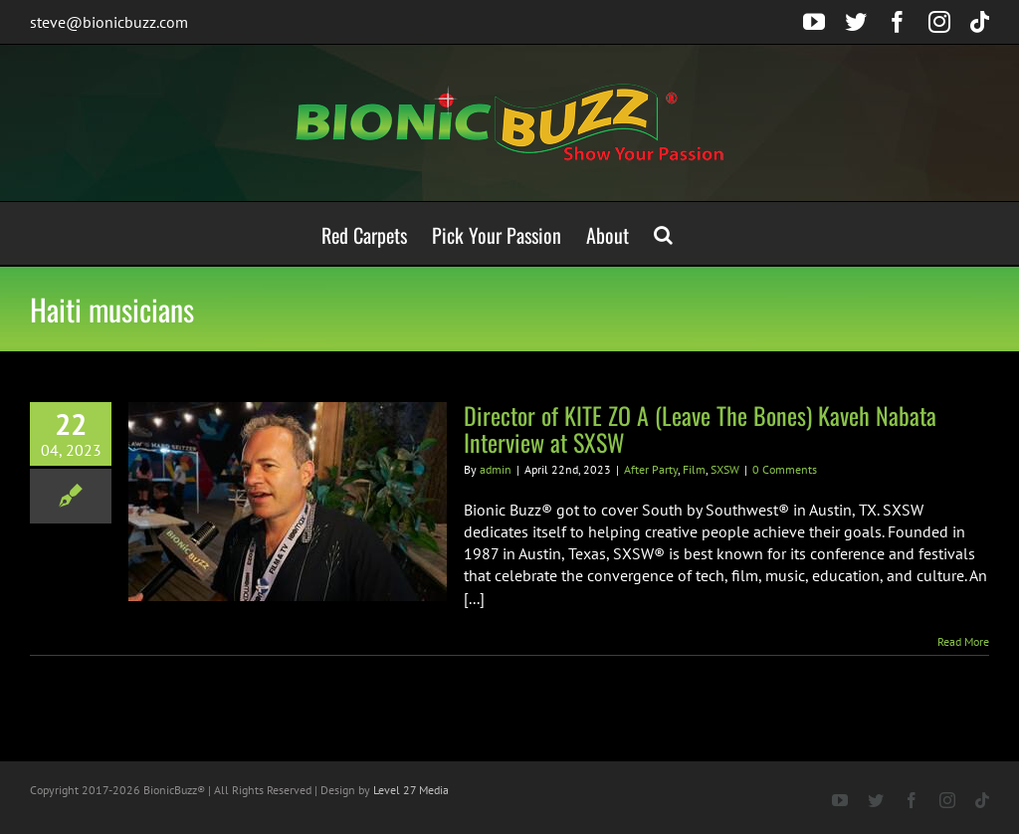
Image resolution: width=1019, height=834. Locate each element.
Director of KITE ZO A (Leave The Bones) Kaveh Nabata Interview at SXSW (700, 428)
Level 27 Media (411, 789)
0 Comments (784, 469)
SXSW (725, 469)
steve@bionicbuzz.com (109, 22)
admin (495, 469)
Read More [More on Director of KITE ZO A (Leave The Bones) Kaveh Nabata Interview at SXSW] (963, 641)
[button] (663, 233)
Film (694, 469)
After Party (651, 469)
